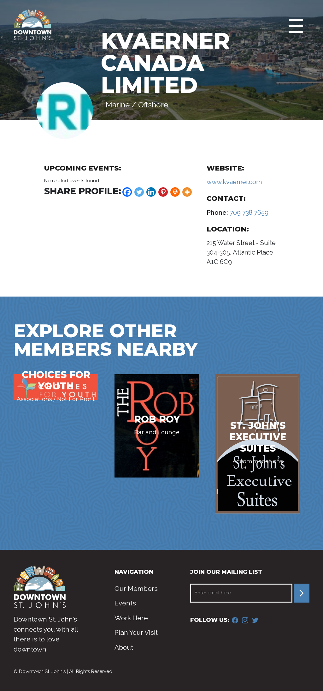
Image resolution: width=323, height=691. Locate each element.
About (124, 647)
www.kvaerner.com (234, 182)
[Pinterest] (163, 192)
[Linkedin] (151, 192)
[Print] (175, 192)
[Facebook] (127, 192)
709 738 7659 (248, 212)
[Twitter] (139, 192)
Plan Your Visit (136, 632)
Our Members (136, 588)
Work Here (131, 618)
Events (125, 603)
